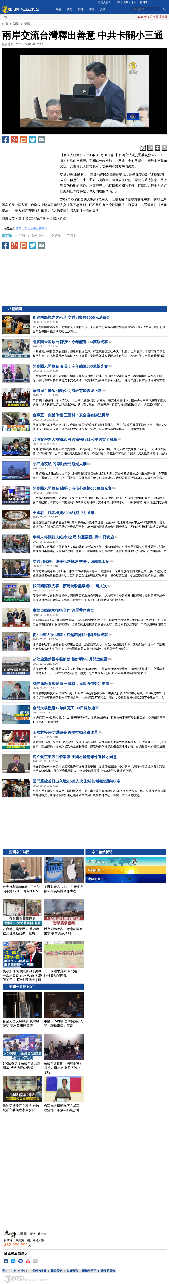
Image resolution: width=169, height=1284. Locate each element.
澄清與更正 (89, 1270)
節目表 (144, 2)
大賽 (117, 2)
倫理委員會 (108, 1270)
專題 (91, 9)
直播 (58, 9)
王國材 (72, 236)
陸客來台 (38, 236)
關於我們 (56, 1270)
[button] (84, 91)
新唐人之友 (130, 2)
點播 (102, 9)
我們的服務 (39, 1270)
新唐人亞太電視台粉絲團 (31, 228)
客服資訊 (72, 1270)
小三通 (20, 236)
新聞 (69, 9)
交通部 (56, 236)
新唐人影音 (104, 2)
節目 (80, 9)
